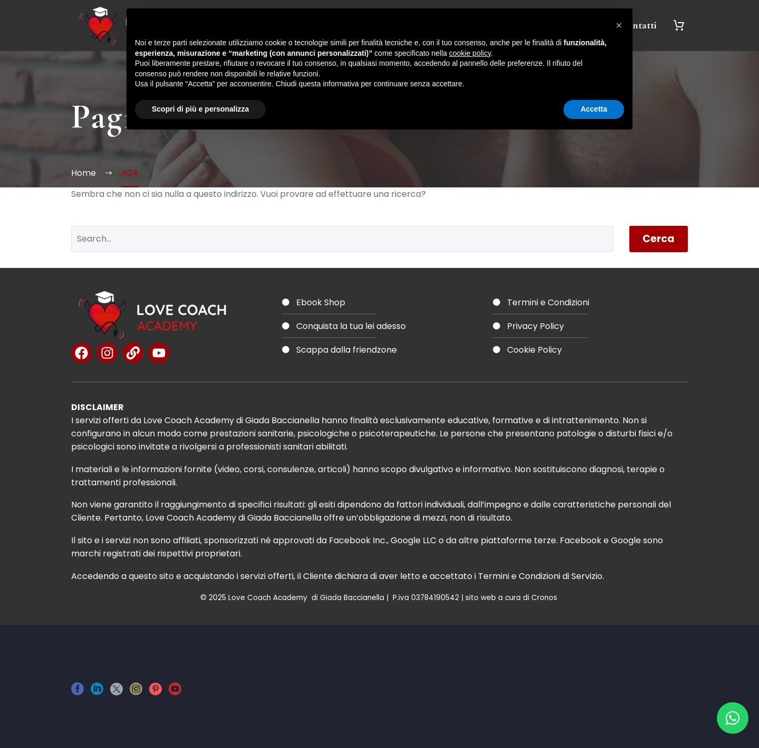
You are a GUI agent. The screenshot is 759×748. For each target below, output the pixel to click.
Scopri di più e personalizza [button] (200, 109)
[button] (618, 25)
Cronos (545, 598)
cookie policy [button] (470, 53)
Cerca (659, 239)
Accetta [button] (593, 109)
